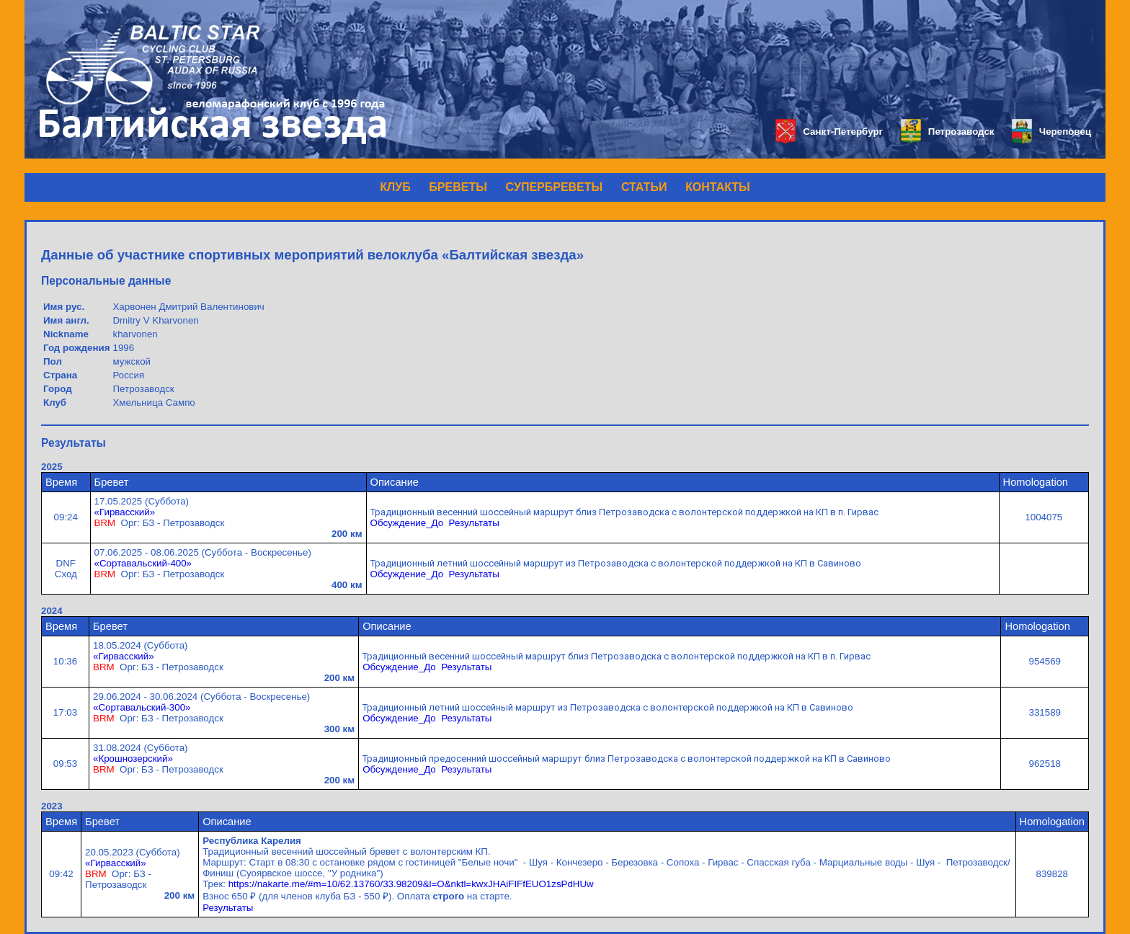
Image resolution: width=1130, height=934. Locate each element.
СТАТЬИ (644, 187)
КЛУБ (395, 187)
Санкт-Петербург (829, 131)
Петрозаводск (947, 131)
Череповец (1051, 131)
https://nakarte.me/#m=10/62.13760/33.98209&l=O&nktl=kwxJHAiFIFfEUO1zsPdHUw (411, 884)
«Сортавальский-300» (141, 707)
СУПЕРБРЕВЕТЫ (554, 187)
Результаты (474, 522)
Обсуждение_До (407, 522)
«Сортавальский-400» (143, 563)
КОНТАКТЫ (717, 187)
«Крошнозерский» (133, 758)
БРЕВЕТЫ (458, 187)
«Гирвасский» (125, 512)
